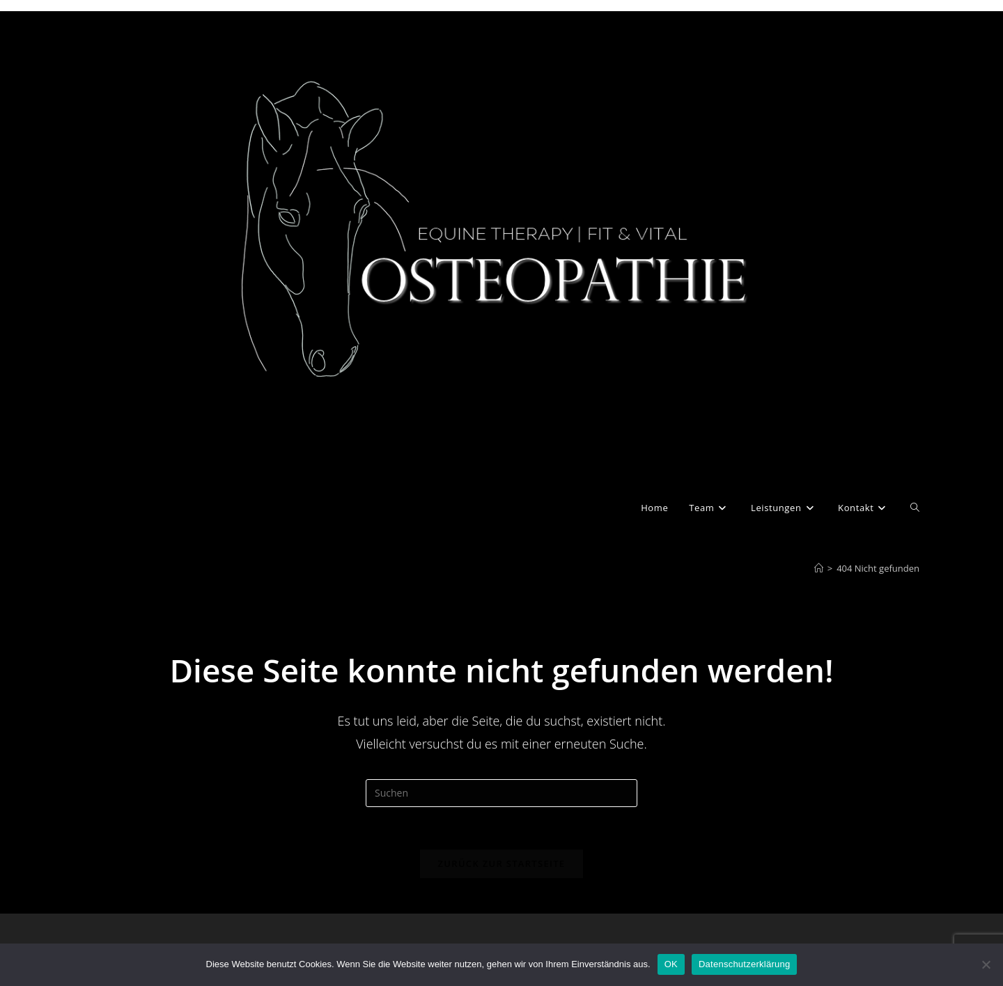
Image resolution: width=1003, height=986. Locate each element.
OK (671, 964)
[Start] (818, 568)
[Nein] (986, 964)
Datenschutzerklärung (744, 964)
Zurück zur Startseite (502, 863)
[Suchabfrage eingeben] (501, 793)
